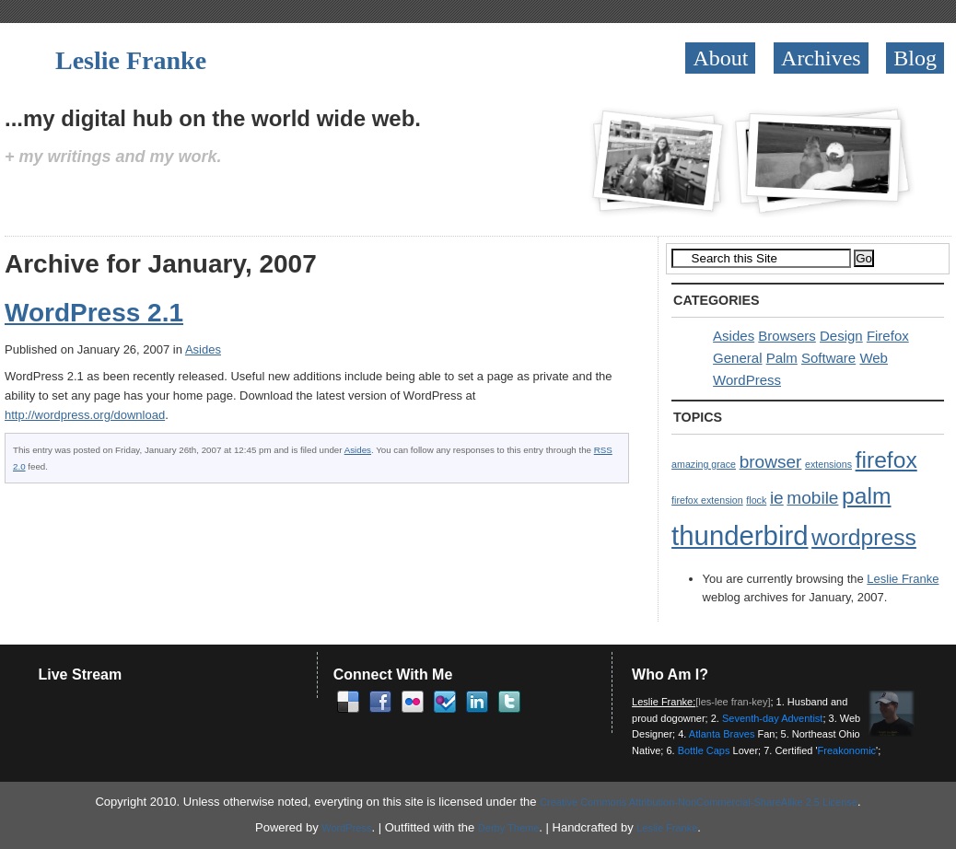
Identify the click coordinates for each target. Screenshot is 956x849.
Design (841, 335)
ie (777, 497)
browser (771, 461)
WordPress (747, 380)
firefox (886, 460)
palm (866, 495)
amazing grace (703, 464)
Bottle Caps (704, 750)
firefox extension (707, 500)
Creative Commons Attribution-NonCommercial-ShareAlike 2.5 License (698, 802)
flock (756, 500)
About (720, 58)
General (737, 358)
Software (828, 358)
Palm (782, 358)
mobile (812, 497)
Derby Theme (508, 827)
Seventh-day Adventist (772, 718)
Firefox (888, 335)
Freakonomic (847, 750)
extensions (828, 464)
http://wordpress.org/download (85, 415)
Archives (821, 58)
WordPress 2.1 (94, 312)
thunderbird (739, 535)
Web (873, 358)
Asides (203, 349)
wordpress (863, 537)
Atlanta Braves (722, 733)
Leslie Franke (130, 60)
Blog (915, 58)
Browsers (787, 335)
